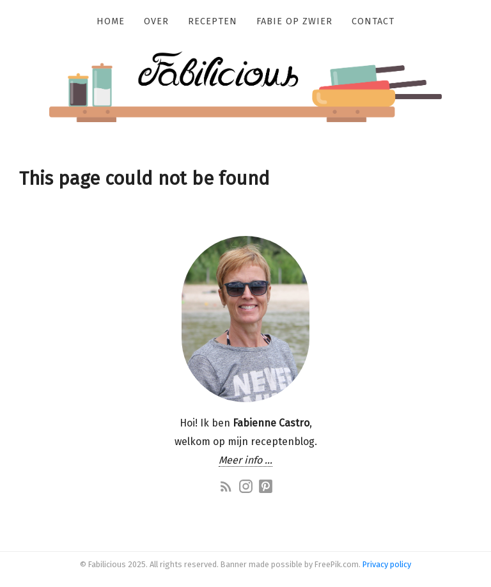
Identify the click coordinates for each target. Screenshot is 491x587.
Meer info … (245, 460)
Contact (373, 21)
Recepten (212, 21)
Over (156, 21)
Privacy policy (386, 564)
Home (111, 21)
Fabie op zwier (294, 21)
